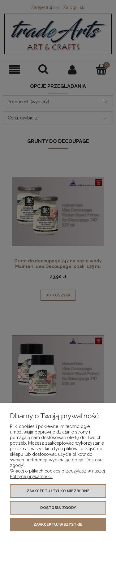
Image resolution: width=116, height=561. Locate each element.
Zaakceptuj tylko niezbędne (58, 491)
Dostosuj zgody (58, 508)
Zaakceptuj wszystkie (58, 524)
